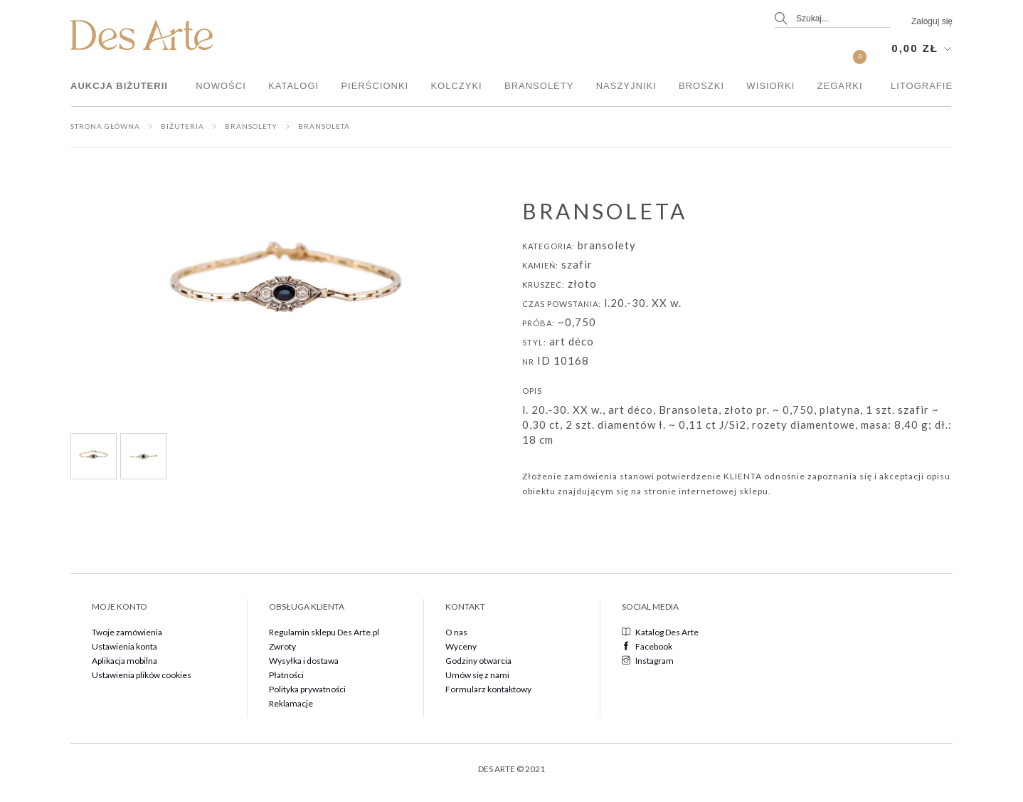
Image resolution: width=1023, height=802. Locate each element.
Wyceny (461, 646)
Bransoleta (324, 126)
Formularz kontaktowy (488, 689)
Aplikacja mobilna (124, 660)
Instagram (648, 660)
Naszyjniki (626, 85)
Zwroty (282, 646)
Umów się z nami (477, 675)
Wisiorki (770, 85)
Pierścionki (374, 85)
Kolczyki (456, 85)
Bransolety (538, 85)
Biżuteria (182, 126)
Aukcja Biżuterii (119, 85)
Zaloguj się (932, 21)
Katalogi (293, 85)
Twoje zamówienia (127, 632)
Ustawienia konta (124, 646)
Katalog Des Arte (660, 632)
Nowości (221, 85)
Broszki (701, 85)
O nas (456, 632)
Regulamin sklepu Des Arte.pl (324, 632)
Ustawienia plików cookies (141, 675)
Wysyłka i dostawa (304, 660)
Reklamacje (291, 703)
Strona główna (105, 126)
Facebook (647, 646)
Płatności (286, 675)
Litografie (922, 85)
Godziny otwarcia (478, 660)
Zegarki (840, 85)
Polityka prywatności (307, 689)
